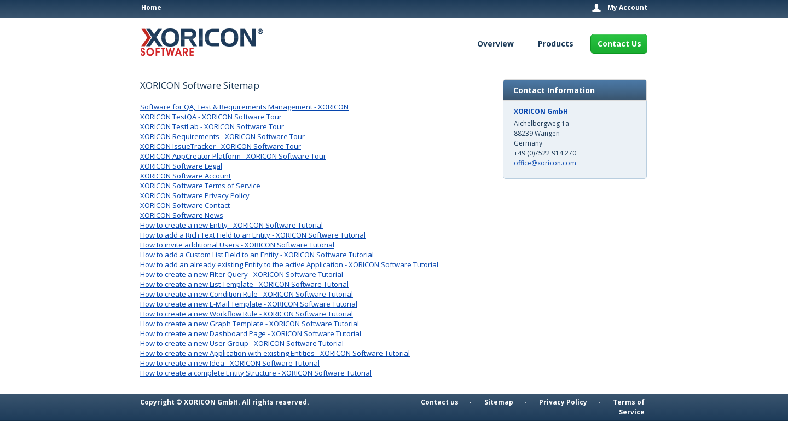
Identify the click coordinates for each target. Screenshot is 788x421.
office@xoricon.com (545, 163)
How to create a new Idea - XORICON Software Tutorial (230, 363)
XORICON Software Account (185, 176)
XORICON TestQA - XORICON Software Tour (211, 117)
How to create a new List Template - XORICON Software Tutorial (244, 284)
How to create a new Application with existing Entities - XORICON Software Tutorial (275, 353)
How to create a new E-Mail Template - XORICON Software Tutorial (248, 304)
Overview (495, 43)
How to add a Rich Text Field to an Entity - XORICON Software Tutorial (253, 235)
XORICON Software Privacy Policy (195, 195)
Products (555, 43)
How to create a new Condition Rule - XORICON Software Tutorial (246, 294)
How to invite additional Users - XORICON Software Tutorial (237, 245)
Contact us (440, 402)
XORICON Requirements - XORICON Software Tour (222, 136)
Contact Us (619, 43)
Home (151, 7)
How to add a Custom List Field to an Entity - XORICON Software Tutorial (257, 254)
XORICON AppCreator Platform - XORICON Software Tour (233, 156)
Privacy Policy (563, 402)
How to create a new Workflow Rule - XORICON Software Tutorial (246, 314)
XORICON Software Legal (181, 166)
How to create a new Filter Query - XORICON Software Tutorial (241, 274)
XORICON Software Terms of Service (200, 186)
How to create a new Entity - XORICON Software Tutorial (231, 225)
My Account (627, 7)
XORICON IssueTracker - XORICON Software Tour (220, 146)
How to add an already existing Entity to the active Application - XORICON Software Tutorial (289, 264)
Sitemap (498, 402)
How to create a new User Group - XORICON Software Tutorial (242, 343)
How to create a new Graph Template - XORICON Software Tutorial (249, 323)
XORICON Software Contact (185, 205)
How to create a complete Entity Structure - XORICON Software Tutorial (256, 373)
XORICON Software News (181, 215)
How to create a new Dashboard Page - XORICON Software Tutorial (250, 333)
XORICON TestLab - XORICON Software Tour (212, 126)
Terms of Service (629, 407)
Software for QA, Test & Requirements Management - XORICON (244, 107)
